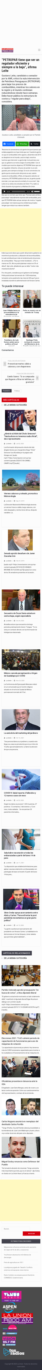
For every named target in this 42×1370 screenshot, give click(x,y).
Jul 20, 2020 (20, 800)
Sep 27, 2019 (20, 501)
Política (17, 391)
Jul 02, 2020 (20, 443)
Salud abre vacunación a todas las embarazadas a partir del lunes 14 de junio (19, 855)
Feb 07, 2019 (20, 561)
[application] (21, 191)
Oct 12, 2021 (20, 738)
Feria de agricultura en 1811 (13, 1258)
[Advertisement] (20, 22)
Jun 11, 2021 (20, 863)
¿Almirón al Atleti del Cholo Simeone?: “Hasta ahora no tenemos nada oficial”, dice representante (20, 436)
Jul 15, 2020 (20, 925)
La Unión (9, 443)
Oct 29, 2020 (20, 621)
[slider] (18, 191)
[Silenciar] (32, 191)
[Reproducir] (4, 191)
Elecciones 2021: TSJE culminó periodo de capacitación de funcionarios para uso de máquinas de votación (20, 1041)
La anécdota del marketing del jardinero (21, 733)
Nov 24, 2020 (20, 680)
